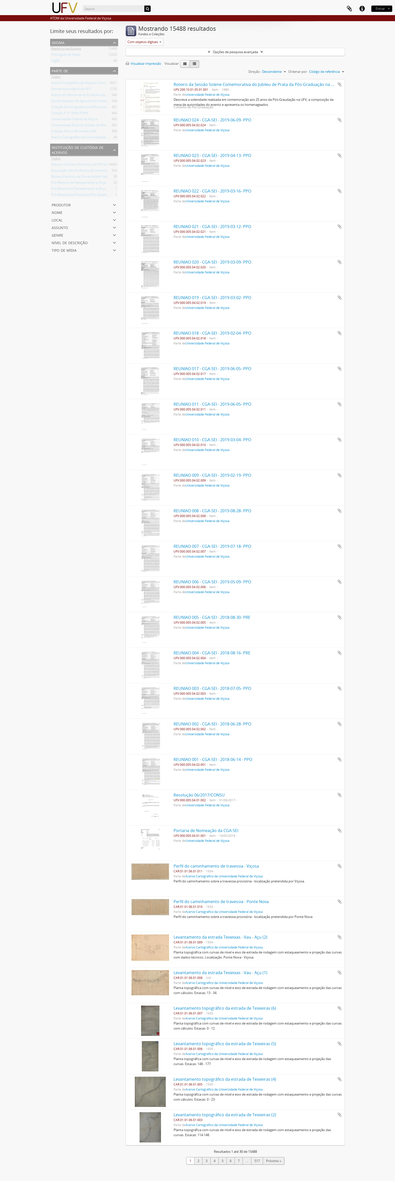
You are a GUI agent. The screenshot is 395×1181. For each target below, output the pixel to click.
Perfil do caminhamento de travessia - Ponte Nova (221, 901)
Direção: (254, 71)
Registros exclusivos (66, 49)
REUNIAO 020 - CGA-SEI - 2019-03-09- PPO (212, 262)
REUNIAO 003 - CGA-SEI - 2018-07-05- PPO (212, 688)
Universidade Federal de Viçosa (74, 120)
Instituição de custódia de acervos (78, 149)
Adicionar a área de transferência (339, 84)
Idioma (58, 42)
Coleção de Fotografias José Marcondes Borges (86, 108)
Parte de (60, 70)
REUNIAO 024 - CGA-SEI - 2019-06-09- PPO (212, 120)
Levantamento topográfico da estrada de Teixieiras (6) (225, 1008)
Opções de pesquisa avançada (235, 52)
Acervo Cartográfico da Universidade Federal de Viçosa (92, 138)
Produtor (61, 204)
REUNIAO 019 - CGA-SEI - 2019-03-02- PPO (212, 297)
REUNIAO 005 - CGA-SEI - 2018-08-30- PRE (212, 617)
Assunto (60, 227)
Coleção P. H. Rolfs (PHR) (69, 114)
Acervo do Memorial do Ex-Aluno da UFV (81, 95)
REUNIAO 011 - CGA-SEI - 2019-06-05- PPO (212, 404)
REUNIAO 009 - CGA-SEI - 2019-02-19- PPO (212, 475)
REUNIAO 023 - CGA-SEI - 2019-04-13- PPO (212, 155)
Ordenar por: (298, 71)
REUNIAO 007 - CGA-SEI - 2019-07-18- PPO (212, 546)
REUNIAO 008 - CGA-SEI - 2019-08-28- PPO (212, 511)
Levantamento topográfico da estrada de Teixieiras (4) (225, 1079)
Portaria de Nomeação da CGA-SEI (206, 830)
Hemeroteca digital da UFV (71, 89)
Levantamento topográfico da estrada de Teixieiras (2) (225, 1115)
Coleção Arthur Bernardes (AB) (73, 132)
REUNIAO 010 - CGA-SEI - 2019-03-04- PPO (212, 439)
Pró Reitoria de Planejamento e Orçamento (83, 189)
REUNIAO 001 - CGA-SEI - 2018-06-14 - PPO (213, 759)
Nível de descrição (70, 242)
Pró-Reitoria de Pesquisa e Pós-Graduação (82, 195)
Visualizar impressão (143, 63)
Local (57, 219)
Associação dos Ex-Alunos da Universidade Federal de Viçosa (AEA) (100, 171)
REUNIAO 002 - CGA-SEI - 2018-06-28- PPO (212, 724)
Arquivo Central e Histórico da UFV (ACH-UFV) (85, 165)
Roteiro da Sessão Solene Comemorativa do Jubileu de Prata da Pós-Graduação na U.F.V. (258, 84)
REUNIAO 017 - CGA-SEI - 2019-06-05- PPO (212, 368)
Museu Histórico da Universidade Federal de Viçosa (89, 177)
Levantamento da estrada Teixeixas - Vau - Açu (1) (220, 972)
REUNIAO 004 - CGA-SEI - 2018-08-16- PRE (212, 653)
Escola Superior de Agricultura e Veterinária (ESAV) (88, 102)
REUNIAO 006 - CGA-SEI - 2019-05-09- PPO (212, 582)
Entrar (380, 8)
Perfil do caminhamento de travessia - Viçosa (216, 866)
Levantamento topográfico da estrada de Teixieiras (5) (225, 1043)
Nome (57, 212)
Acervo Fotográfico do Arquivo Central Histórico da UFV (92, 83)
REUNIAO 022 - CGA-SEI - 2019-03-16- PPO (212, 191)
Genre (57, 234)
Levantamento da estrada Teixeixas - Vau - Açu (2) (220, 937)
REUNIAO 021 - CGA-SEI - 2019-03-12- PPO (212, 226)
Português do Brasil (65, 55)
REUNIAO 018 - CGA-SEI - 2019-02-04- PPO (212, 333)
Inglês (55, 61)
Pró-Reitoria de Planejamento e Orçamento (83, 183)
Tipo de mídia (64, 249)
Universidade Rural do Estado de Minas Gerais (85, 126)
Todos (55, 77)
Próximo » (273, 1161)
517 (257, 1161)
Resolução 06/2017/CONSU (199, 795)
